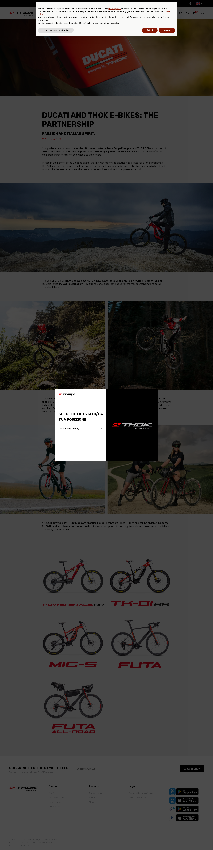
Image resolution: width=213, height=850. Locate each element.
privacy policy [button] (114, 820)
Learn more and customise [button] (56, 842)
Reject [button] (150, 842)
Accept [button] (166, 842)
